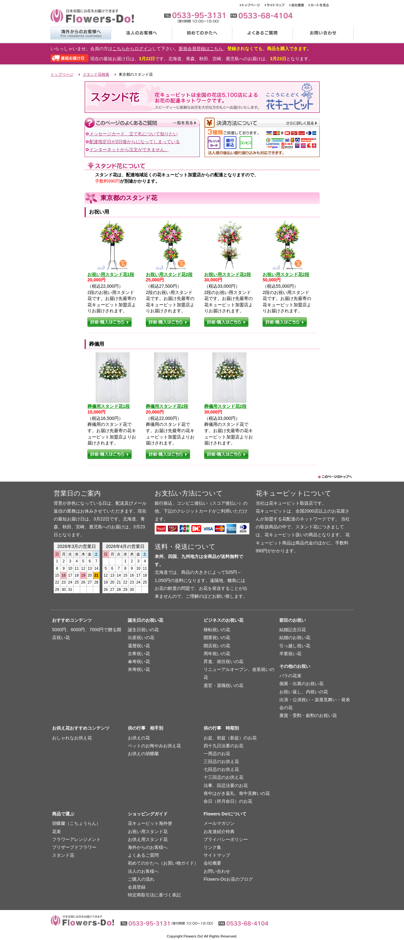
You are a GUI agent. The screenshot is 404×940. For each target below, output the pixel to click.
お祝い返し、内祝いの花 (303, 691)
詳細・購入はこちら (109, 322)
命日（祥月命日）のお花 (228, 801)
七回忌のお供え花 (221, 769)
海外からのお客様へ (80, 33)
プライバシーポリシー (226, 839)
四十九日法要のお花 (223, 745)
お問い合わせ (323, 33)
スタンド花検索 (96, 74)
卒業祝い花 (290, 653)
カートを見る (319, 5)
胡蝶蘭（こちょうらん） (76, 823)
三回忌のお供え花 (221, 761)
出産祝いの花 (141, 637)
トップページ (252, 5)
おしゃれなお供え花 (72, 737)
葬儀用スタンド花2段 (167, 406)
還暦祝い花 (139, 645)
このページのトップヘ (335, 477)
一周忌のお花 (217, 753)
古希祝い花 (139, 653)
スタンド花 (63, 855)
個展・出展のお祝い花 (301, 683)
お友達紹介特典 (219, 831)
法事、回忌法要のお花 (226, 785)
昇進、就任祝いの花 (223, 661)
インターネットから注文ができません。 (129, 149)
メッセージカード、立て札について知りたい (133, 133)
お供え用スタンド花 (148, 839)
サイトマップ (277, 5)
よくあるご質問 (262, 33)
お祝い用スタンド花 (148, 831)
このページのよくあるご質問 (142, 123)
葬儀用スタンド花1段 (108, 406)
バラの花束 (290, 675)
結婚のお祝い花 (294, 637)
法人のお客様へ (141, 33)
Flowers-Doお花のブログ (228, 879)
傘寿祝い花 (139, 661)
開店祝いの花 (217, 645)
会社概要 (299, 5)
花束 (56, 831)
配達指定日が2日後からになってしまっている (134, 141)
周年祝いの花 (217, 653)
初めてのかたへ (201, 33)
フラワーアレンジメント (76, 839)
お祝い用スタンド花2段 (169, 274)
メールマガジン (219, 823)
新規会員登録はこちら (201, 48)
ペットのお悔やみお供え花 (154, 745)
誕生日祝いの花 (143, 629)
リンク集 (212, 847)
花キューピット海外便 (150, 823)
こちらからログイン (132, 48)
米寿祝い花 (139, 669)
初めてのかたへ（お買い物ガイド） (163, 863)
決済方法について (262, 123)
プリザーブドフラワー (74, 847)
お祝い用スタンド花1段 (110, 274)
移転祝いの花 (217, 629)
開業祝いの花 (217, 637)
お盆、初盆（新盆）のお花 (230, 737)
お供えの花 (139, 737)
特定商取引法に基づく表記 (154, 894)
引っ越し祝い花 (294, 645)
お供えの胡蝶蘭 (143, 753)
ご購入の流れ (141, 879)
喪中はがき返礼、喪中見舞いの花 (237, 793)
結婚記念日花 (292, 629)
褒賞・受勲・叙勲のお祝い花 (308, 715)
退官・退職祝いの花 (223, 685)
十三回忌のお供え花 (223, 777)
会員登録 (137, 887)
